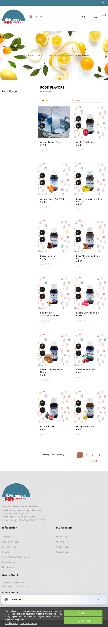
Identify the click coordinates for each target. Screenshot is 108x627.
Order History (62, 546)
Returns (5, 551)
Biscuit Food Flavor (49, 256)
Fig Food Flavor (47, 426)
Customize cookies (28, 623)
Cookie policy (11, 623)
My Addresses (62, 541)
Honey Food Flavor (85, 426)
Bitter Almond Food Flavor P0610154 (88, 257)
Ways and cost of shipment (15, 557)
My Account (62, 536)
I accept (83, 613)
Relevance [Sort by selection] (87, 100)
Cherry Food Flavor (85, 369)
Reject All (83, 620)
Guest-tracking (63, 551)
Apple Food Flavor (85, 142)
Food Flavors (9, 92)
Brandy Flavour (47, 313)
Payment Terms (9, 546)
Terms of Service (10, 541)
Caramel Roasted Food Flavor (51, 370)
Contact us (7, 536)
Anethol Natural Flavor (51, 142)
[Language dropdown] (102, 3)
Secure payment (9, 562)
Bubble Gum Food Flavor (88, 313)
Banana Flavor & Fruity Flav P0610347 (89, 200)
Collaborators (8, 567)
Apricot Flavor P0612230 (52, 199)
